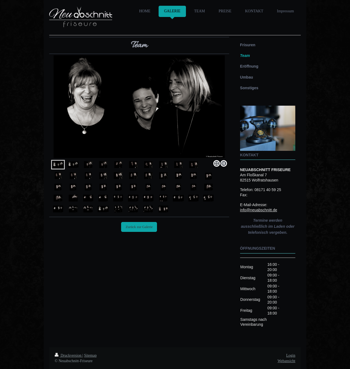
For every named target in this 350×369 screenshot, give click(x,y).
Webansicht (286, 361)
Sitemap (90, 355)
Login (290, 355)
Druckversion (68, 355)
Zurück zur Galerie (139, 227)
